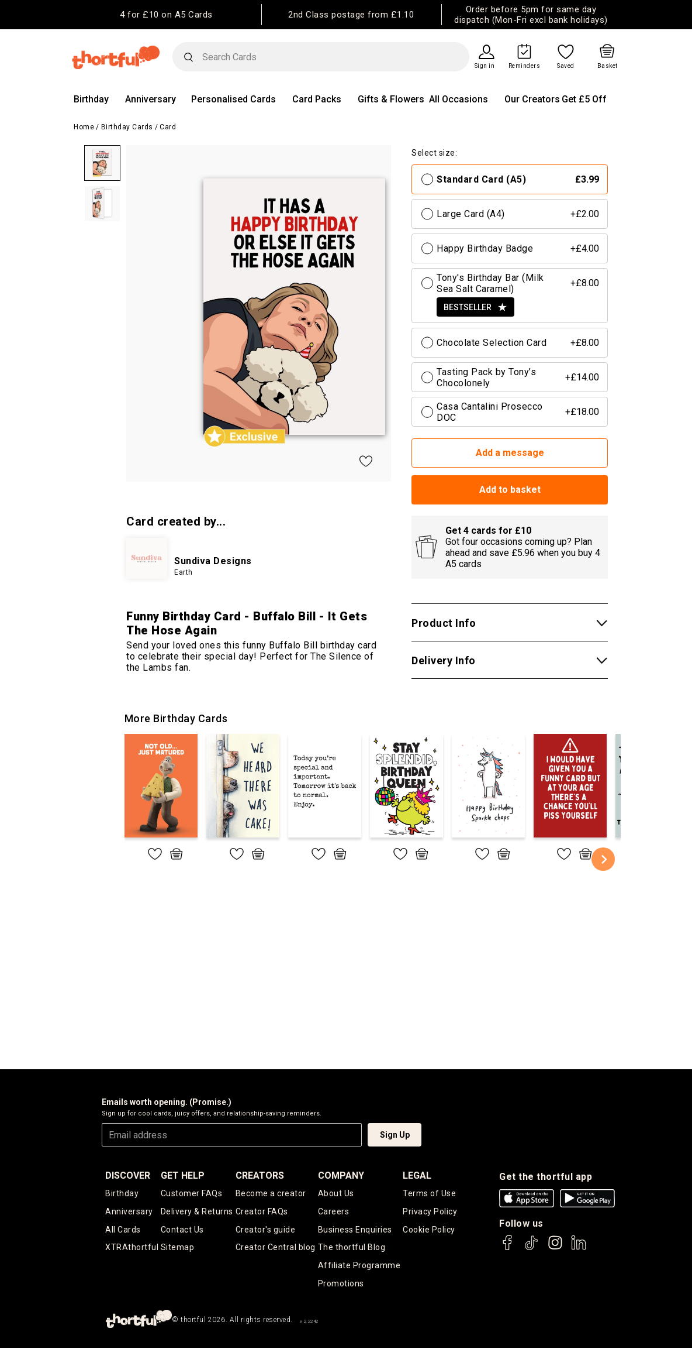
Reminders (524, 66)
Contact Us (182, 1230)
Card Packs (316, 99)
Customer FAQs (192, 1193)
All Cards (123, 1230)
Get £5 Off (584, 99)
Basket (607, 66)
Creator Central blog (276, 1248)
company (341, 1175)
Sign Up (395, 1134)
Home (84, 127)
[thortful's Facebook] (508, 1248)
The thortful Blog (352, 1248)
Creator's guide (266, 1230)
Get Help (183, 1175)
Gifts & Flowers (391, 99)
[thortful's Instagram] (555, 1248)
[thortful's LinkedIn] (578, 1248)
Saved (566, 66)
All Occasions (458, 99)
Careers (334, 1211)
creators (260, 1175)
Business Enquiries (355, 1230)
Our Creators (532, 99)
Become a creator (271, 1193)
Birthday (91, 99)
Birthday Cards (127, 127)
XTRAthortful (131, 1248)
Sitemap (178, 1248)
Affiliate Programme (359, 1266)
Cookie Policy (429, 1230)
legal (417, 1175)
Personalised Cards (233, 99)
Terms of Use (429, 1193)
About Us (336, 1193)
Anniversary (150, 99)
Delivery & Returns (197, 1211)
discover (127, 1175)
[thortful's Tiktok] (531, 1248)
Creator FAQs (262, 1211)
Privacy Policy (430, 1211)
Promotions (341, 1284)
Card (168, 127)
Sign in (485, 66)
